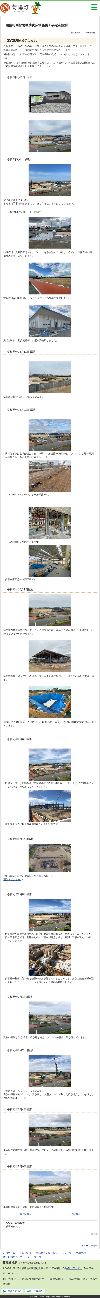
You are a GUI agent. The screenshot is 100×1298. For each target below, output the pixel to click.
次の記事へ (75, 1214)
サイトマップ (34, 1257)
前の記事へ (25, 1214)
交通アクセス (14, 1290)
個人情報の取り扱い (47, 1252)
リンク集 (67, 1252)
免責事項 (81, 1252)
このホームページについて (17, 1252)
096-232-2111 (74, 1268)
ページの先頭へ (91, 1246)
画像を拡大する (13, 879)
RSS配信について (13, 1257)
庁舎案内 (38, 1290)
